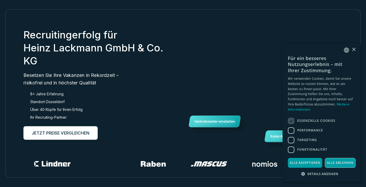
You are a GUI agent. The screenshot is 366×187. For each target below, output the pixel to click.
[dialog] (322, 113)
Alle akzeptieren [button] (305, 163)
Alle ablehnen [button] (340, 163)
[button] (322, 174)
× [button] (354, 50)
